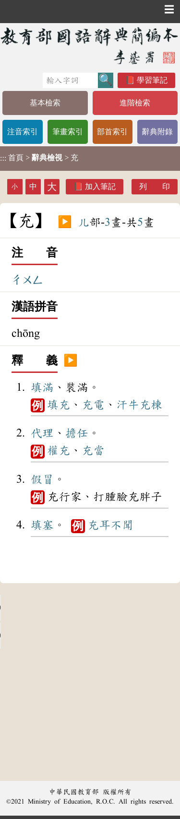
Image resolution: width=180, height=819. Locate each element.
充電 (93, 404)
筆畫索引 (67, 132)
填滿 (42, 387)
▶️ (65, 222)
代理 (42, 433)
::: (3, 158)
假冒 (42, 479)
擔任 (76, 433)
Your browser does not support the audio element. (72, 608)
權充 (58, 450)
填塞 (42, 525)
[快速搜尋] (70, 80)
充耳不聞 (110, 525)
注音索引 (22, 132)
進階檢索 (135, 103)
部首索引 (112, 132)
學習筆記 (152, 80)
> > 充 (39, 158)
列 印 (154, 186)
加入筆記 (100, 186)
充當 (93, 450)
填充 (58, 404)
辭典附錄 (157, 132)
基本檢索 (45, 103)
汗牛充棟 (139, 404)
